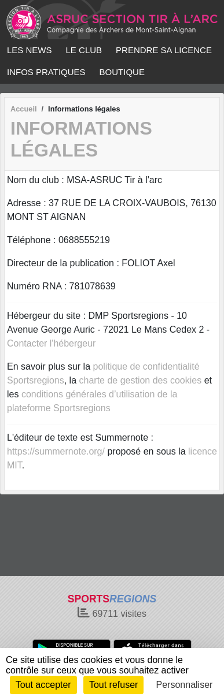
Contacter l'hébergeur (51, 343)
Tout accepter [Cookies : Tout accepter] (43, 685)
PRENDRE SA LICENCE (164, 50)
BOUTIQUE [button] (122, 72)
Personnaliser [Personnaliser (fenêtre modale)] (184, 685)
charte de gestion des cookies (140, 380)
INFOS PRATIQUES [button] (46, 72)
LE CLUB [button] (84, 50)
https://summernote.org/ (56, 451)
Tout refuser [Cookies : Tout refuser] (113, 685)
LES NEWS (29, 50)
